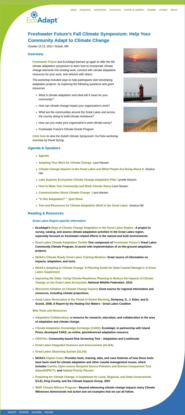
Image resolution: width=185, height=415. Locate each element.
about (174, 9)
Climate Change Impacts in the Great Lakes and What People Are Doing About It (91, 169)
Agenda (44, 155)
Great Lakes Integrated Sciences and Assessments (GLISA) (74, 345)
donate (49, 412)
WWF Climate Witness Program (56, 387)
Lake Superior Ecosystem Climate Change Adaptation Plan (77, 179)
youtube (37, 412)
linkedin (24, 412)
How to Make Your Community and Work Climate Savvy (75, 186)
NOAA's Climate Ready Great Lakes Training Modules (70, 257)
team (74, 9)
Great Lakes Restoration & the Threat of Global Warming (72, 299)
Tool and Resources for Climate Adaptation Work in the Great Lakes (83, 205)
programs (85, 9)
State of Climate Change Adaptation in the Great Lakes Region (92, 227)
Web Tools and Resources (50, 310)
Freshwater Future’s (127, 242)
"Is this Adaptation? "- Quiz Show (61, 199)
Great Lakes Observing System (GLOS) (61, 351)
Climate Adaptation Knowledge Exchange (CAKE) (67, 328)
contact (163, 9)
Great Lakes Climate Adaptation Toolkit (61, 242)
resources (115, 9)
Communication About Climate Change (64, 192)
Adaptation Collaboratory (52, 317)
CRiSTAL (41, 338)
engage (151, 9)
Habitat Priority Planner (78, 370)
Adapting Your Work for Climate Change (65, 162)
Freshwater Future (45, 61)
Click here (39, 136)
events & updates (134, 9)
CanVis (52, 366)
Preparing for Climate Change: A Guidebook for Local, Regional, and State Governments (93, 376)
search (12, 412)
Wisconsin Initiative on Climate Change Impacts (66, 289)
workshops (100, 9)
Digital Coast (54, 358)
